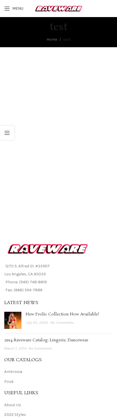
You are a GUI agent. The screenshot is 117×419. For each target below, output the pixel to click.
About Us (12, 405)
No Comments (62, 322)
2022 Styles (15, 414)
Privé (8, 381)
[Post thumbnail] (12, 320)
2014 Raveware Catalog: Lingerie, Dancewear (46, 340)
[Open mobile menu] (13, 8)
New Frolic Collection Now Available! (62, 314)
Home (52, 39)
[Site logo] (58, 8)
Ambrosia (13, 371)
